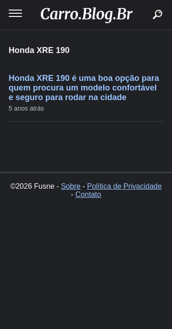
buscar (143, 3)
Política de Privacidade (124, 186)
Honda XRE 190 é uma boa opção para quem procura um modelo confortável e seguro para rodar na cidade (84, 88)
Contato (88, 194)
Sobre (71, 186)
